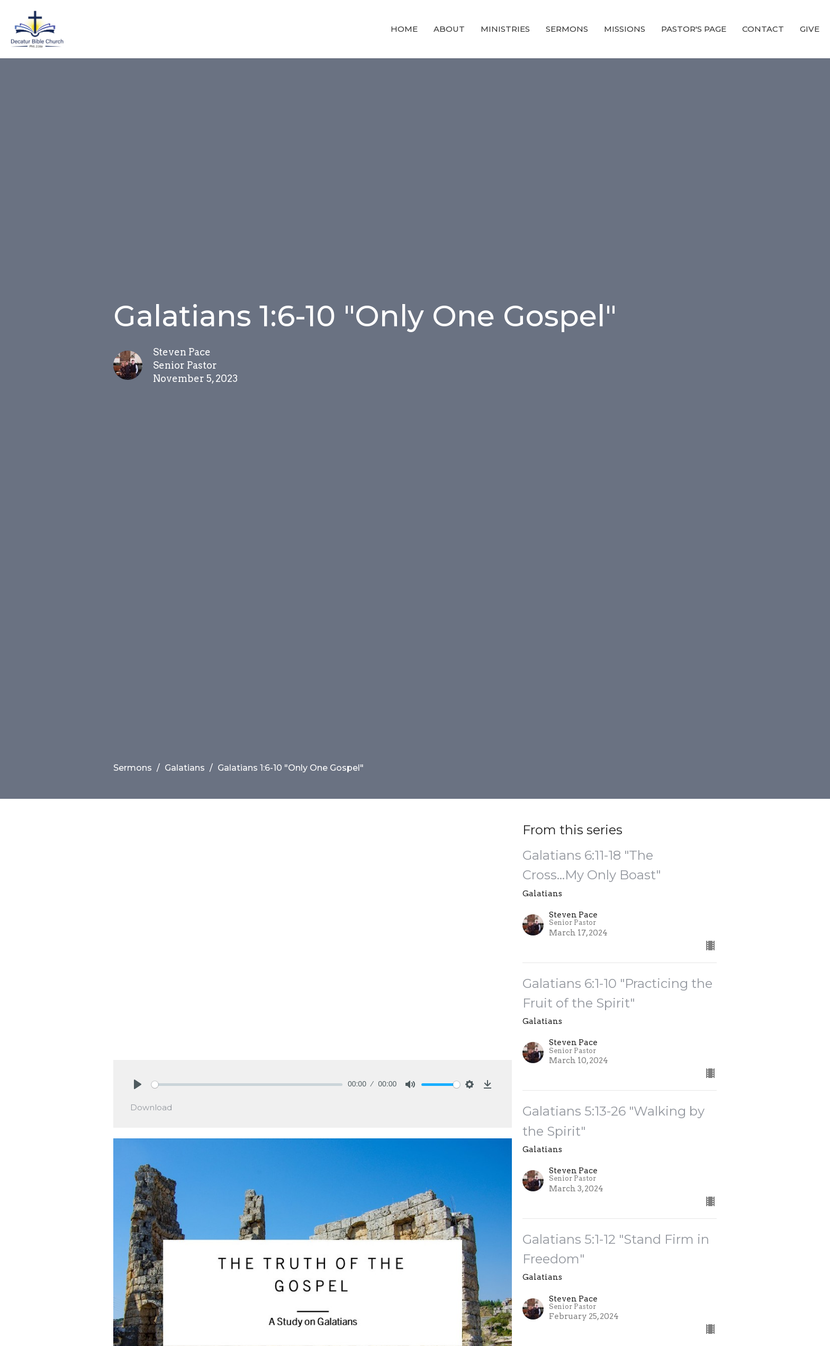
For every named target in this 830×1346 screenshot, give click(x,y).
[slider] (246, 1085)
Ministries (505, 29)
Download (151, 1107)
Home (404, 29)
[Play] (137, 1084)
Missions (624, 29)
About (449, 29)
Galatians (185, 768)
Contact (763, 29)
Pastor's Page (693, 29)
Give (809, 29)
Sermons (567, 29)
